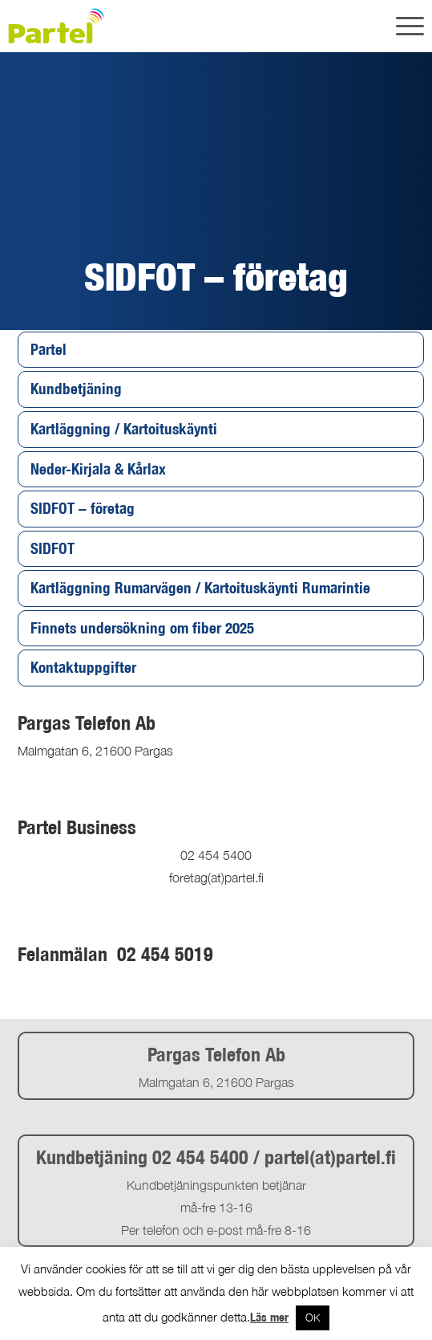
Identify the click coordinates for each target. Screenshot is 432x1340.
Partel (48, 349)
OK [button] (312, 1317)
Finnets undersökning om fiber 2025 (142, 628)
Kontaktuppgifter (83, 667)
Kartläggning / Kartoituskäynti (123, 429)
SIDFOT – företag (82, 508)
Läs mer (269, 1317)
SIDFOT (52, 548)
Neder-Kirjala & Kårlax (98, 469)
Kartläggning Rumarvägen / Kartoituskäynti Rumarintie (200, 588)
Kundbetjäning (76, 388)
